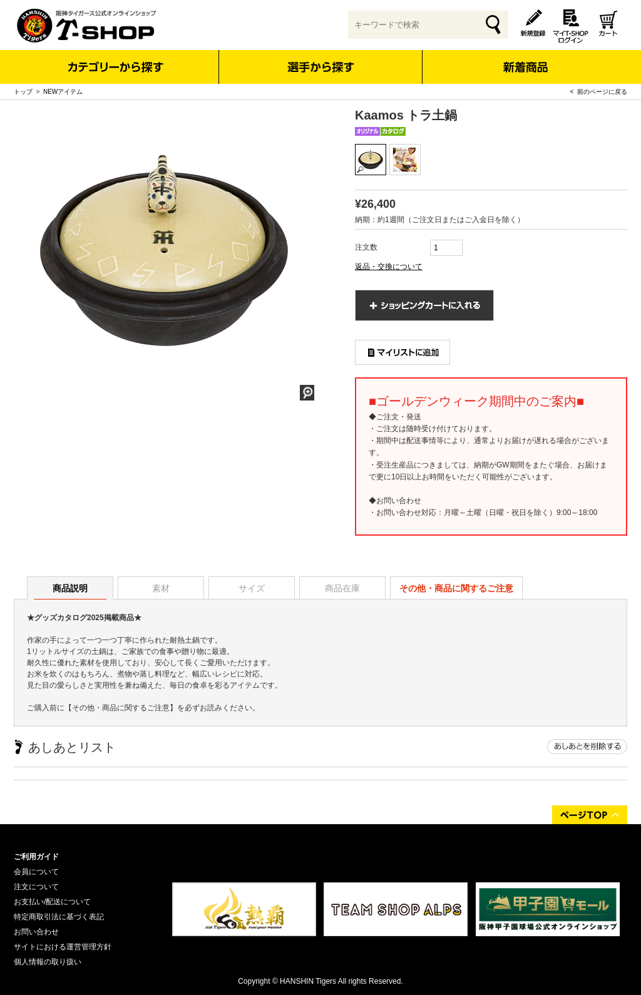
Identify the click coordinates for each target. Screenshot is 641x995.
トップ (23, 91)
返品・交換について (389, 266)
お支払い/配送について (52, 901)
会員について (36, 871)
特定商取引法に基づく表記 (59, 916)
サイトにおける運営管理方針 (62, 946)
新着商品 (525, 58)
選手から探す (321, 67)
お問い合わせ (36, 931)
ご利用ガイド (36, 856)
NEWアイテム (63, 91)
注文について (36, 886)
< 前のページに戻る (598, 91)
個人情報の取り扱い (47, 961)
